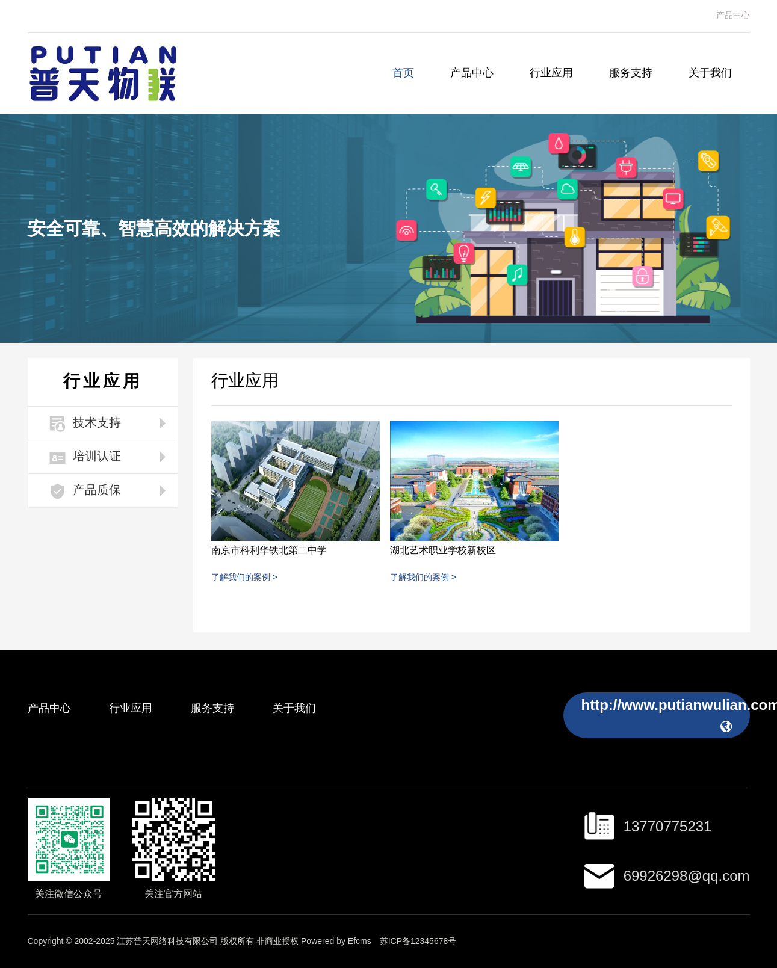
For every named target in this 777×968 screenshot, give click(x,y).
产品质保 (85, 491)
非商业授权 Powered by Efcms (313, 941)
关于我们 (710, 73)
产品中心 (733, 15)
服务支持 (630, 73)
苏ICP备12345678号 (418, 941)
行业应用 (551, 73)
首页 (403, 73)
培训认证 (85, 457)
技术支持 (85, 424)
